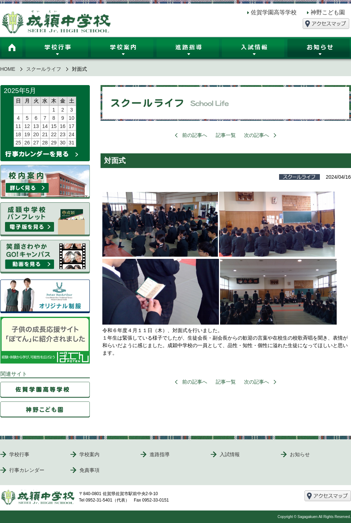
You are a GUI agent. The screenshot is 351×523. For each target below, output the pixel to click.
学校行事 (56, 49)
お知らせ (300, 454)
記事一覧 (226, 135)
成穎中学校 (56, 21)
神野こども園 (328, 12)
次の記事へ (256, 135)
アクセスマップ (326, 23)
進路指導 (187, 49)
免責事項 (89, 470)
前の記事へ (194, 135)
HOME (12, 49)
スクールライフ (43, 69)
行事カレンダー (26, 470)
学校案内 (122, 49)
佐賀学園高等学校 (274, 12)
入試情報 (253, 49)
